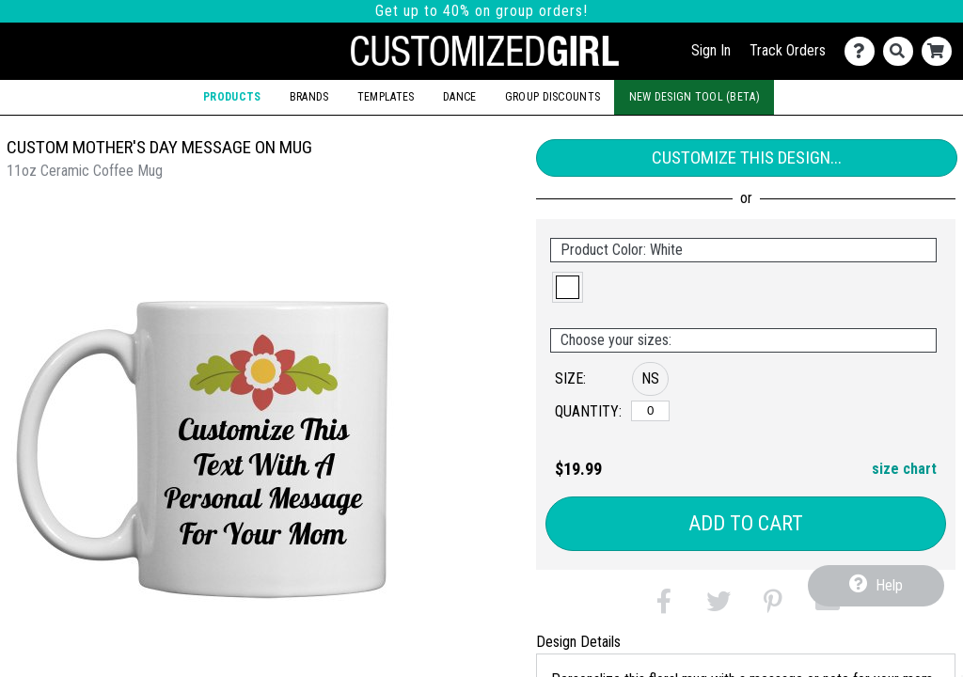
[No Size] (650, 411)
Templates (386, 96)
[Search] (902, 51)
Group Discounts (552, 96)
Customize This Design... (747, 157)
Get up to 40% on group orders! (481, 11)
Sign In (711, 50)
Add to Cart (745, 523)
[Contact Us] (864, 51)
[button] (567, 287)
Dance (459, 96)
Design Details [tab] (578, 642)
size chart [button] (904, 469)
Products (231, 96)
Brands (309, 96)
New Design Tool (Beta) (694, 96)
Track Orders (788, 50)
